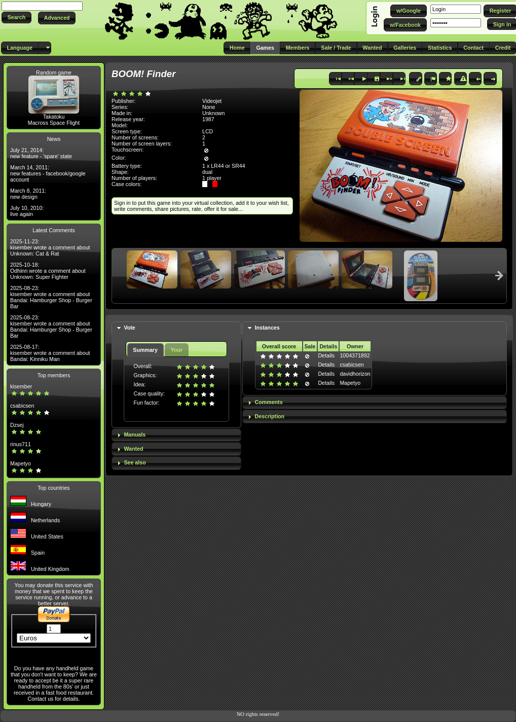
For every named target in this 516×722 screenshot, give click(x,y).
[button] (16, 17)
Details (326, 355)
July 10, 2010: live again (27, 211)
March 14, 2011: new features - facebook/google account (48, 173)
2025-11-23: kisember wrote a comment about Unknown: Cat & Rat (50, 247)
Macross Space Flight (54, 123)
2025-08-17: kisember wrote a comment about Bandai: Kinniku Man (50, 353)
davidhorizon (355, 374)
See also (134, 462)
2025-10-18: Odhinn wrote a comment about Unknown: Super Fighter (48, 271)
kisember (21, 386)
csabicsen (22, 406)
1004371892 (355, 355)
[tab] (176, 328)
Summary (145, 350)
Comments (269, 402)
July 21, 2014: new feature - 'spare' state (41, 153)
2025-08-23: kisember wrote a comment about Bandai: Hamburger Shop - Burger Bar (51, 297)
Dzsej (17, 425)
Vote (129, 327)
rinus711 (20, 444)
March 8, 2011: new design (28, 194)
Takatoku (54, 117)
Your (176, 350)
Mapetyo (20, 463)
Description (270, 416)
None (208, 107)
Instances (267, 327)
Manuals (134, 434)
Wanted (133, 449)
